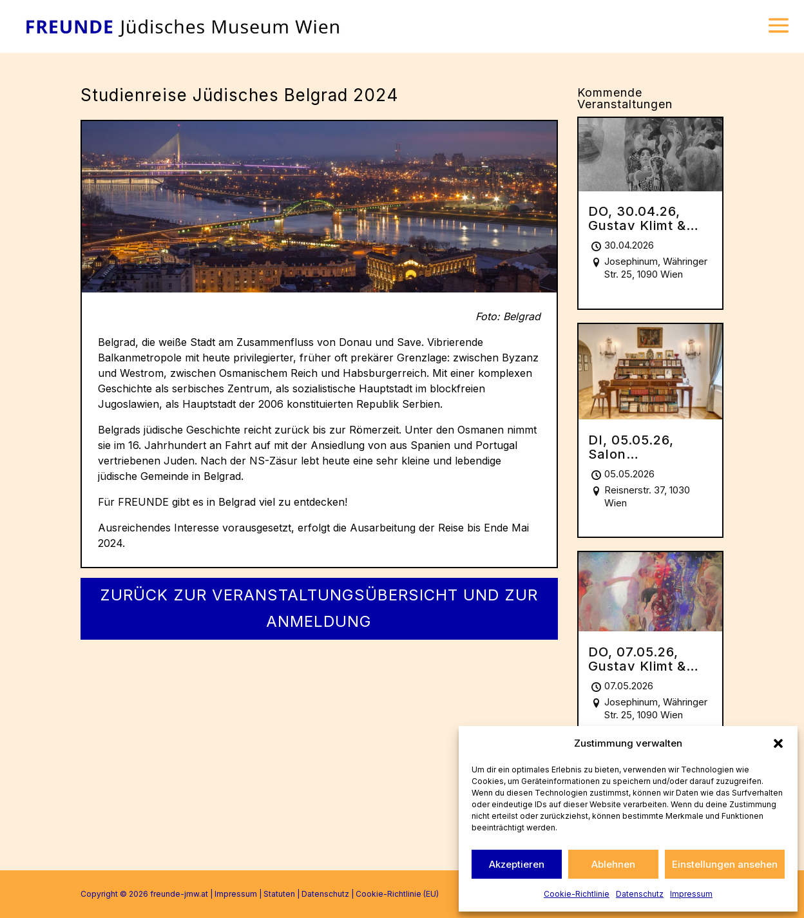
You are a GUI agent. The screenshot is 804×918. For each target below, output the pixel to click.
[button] (778, 743)
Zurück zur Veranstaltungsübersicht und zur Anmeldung (319, 608)
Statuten (279, 894)
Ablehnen (613, 864)
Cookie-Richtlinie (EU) (397, 894)
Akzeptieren (516, 864)
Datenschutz (640, 894)
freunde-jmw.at (179, 894)
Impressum (691, 894)
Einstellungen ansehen (725, 864)
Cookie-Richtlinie (576, 894)
